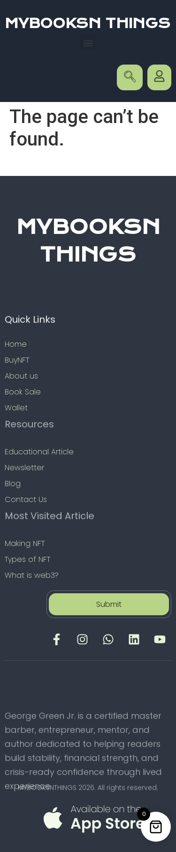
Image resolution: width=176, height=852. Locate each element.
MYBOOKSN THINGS (87, 23)
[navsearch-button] (129, 77)
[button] (88, 43)
